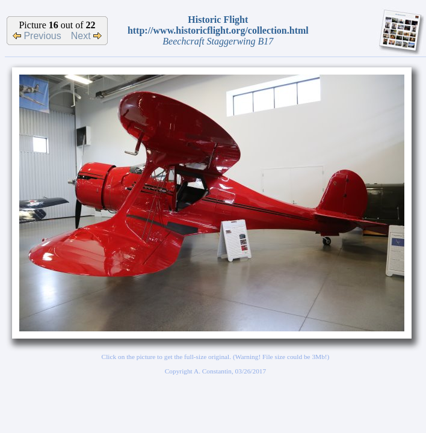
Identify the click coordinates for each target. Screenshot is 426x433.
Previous (37, 36)
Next (86, 36)
